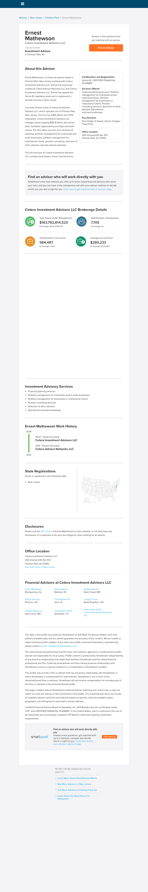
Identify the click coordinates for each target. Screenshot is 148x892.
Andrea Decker (91, 589)
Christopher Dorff (63, 610)
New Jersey (36, 17)
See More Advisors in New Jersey (74, 784)
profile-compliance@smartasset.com (58, 646)
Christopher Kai (62, 599)
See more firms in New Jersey (40, 567)
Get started (109, 736)
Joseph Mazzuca (33, 610)
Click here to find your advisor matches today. (73, 743)
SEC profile (46, 531)
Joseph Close (91, 599)
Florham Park (52, 17)
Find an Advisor (106, 47)
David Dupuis (61, 589)
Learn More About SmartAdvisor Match (77, 778)
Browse (23, 17)
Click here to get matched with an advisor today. (87, 189)
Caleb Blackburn (33, 589)
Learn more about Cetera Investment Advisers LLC (98, 612)
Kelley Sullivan (32, 599)
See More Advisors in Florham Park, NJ (77, 790)
